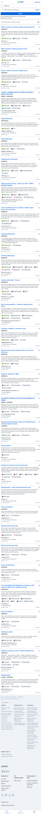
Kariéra (3, 783)
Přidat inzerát (17, 780)
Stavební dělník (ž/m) (8, 255)
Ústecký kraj (4, 721)
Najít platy (29, 787)
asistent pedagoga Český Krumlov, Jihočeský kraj (31, 732)
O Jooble (3, 779)
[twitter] (9, 795)
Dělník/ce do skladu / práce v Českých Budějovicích (17, 651)
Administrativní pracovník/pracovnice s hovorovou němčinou (17, 351)
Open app (37, 2)
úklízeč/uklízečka (6, 139)
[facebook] (2, 795)
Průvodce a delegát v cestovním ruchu (13, 328)
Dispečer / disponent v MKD (10, 374)
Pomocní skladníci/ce (8, 565)
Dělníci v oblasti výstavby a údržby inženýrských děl (17, 27)
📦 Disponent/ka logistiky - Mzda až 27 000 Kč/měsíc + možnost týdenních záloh (18, 423)
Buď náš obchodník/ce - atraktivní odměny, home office (17, 305)
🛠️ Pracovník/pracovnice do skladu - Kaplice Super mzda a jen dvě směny (17, 208)
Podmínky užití (4, 802)
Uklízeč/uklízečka (6, 118)
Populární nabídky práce (6, 754)
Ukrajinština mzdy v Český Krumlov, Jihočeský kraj (31, 747)
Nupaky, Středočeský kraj (7, 729)
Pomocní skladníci (7, 507)
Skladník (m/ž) (5, 675)
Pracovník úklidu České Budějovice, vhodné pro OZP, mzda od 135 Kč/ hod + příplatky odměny (17, 586)
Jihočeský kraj (4, 716)
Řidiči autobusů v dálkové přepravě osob (14, 49)
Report (37, 44)
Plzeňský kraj (4, 718)
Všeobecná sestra (7, 632)
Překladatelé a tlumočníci (9, 159)
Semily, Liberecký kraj (6, 723)
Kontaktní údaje (5, 781)
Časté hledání (6, 702)
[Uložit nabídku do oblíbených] (39, 27)
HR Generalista (6, 445)
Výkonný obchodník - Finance (10, 280)
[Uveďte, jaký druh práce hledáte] (20, 6)
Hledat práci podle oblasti (7, 756)
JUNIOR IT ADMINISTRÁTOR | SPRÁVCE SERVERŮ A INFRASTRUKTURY (17, 93)
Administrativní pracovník (9, 526)
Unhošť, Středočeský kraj (7, 727)
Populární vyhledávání (32, 780)
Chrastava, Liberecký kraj (7, 725)
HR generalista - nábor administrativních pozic (16, 487)
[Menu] (2, 2)
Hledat (20, 13)
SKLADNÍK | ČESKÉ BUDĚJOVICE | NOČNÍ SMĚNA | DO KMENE (18, 399)
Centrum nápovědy (6, 786)
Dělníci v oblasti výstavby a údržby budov (14, 70)
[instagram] (6, 795)
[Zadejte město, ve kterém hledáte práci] (20, 10)
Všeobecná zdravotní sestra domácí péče (14, 465)
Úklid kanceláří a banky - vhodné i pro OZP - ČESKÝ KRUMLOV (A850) (17, 184)
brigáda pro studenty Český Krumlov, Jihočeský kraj (19, 720)
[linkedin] (13, 795)
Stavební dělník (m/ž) (8, 234)
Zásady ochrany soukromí (7, 805)
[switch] (39, 22)
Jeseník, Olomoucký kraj (6, 711)
